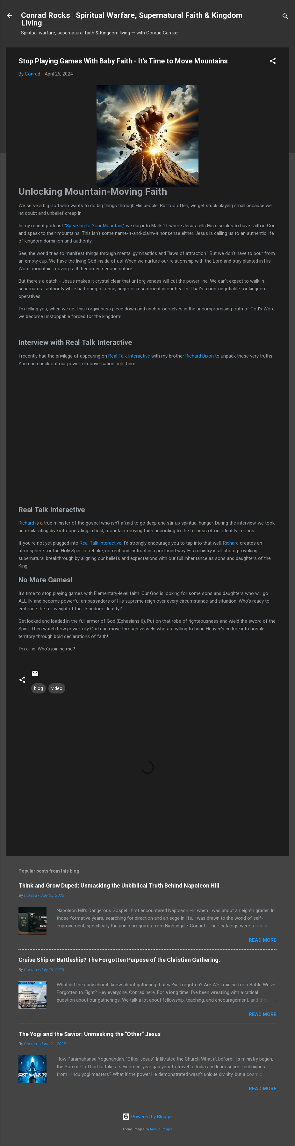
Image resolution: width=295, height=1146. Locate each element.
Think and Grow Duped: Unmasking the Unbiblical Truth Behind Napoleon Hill (118, 885)
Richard (26, 523)
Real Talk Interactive (129, 356)
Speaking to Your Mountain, (94, 225)
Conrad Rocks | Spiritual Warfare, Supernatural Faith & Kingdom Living (131, 19)
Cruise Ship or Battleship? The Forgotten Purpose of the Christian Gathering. (119, 959)
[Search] (285, 17)
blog (38, 688)
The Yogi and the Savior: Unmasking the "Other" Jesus (89, 1034)
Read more (263, 940)
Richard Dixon (199, 356)
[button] (273, 62)
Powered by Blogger (147, 1117)
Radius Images (161, 1129)
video (56, 688)
